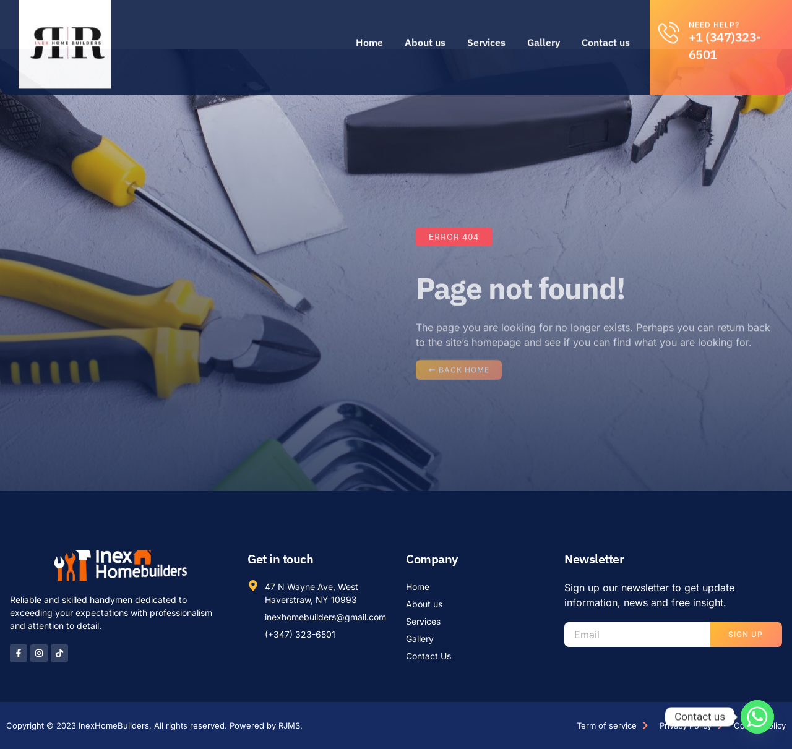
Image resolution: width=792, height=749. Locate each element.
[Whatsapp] (757, 717)
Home (369, 26)
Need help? (714, 9)
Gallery (543, 26)
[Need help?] (669, 16)
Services (486, 26)
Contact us (606, 26)
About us (425, 26)
